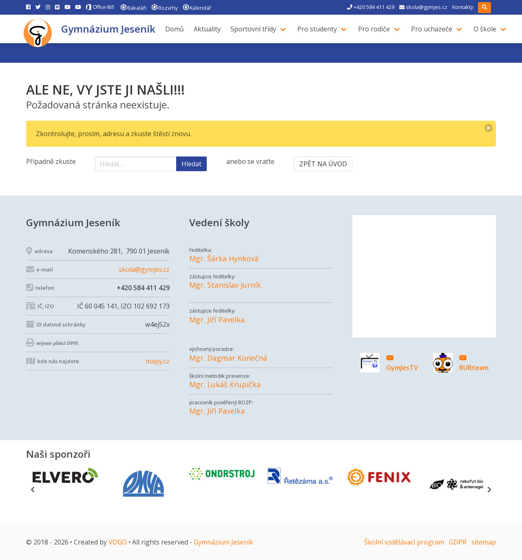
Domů (177, 28)
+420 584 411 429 (370, 7)
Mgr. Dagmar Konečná (228, 358)
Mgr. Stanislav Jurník (225, 285)
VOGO (117, 542)
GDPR (458, 542)
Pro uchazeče (435, 28)
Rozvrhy (164, 7)
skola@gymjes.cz (423, 7)
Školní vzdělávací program (404, 542)
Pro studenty (320, 28)
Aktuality (210, 28)
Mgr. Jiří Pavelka (217, 319)
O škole (488, 28)
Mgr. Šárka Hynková (224, 258)
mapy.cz (158, 361)
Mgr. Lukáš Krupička (225, 384)
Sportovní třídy (256, 28)
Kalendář (197, 7)
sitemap (483, 542)
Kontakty (462, 7)
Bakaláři (133, 7)
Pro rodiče (377, 28)
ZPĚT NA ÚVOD (323, 163)
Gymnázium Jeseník (108, 28)
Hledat (191, 163)
